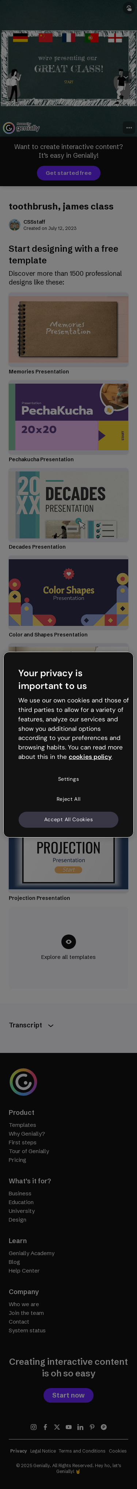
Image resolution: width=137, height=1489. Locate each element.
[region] (68, 744)
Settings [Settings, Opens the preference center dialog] (68, 779)
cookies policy (90, 757)
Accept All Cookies (68, 819)
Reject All (69, 799)
